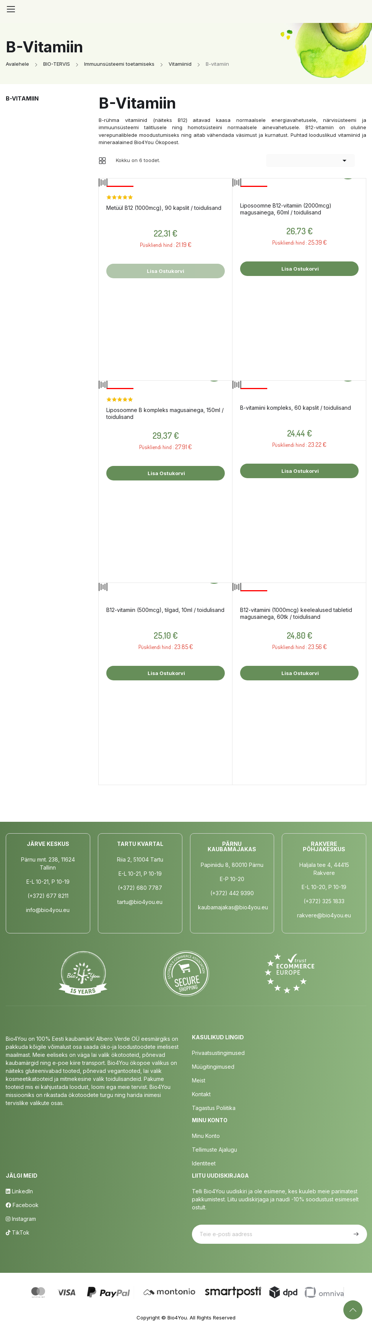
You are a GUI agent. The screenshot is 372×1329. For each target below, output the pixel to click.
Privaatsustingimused (218, 1053)
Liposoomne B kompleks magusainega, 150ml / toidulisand (165, 413)
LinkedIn (19, 1191)
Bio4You (177, 1317)
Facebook (22, 1205)
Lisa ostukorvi (299, 269)
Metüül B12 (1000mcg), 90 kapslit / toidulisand (163, 207)
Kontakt (201, 1094)
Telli (355, 1234)
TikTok (17, 1232)
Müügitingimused (213, 1066)
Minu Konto (206, 1136)
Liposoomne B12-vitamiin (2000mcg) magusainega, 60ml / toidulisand (285, 209)
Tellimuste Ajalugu (214, 1149)
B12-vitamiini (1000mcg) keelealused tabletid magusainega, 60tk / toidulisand (296, 613)
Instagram (21, 1218)
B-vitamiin (22, 98)
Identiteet (204, 1163)
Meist (198, 1080)
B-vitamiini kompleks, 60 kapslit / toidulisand (295, 407)
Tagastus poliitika (214, 1108)
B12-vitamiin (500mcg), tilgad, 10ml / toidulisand (165, 610)
